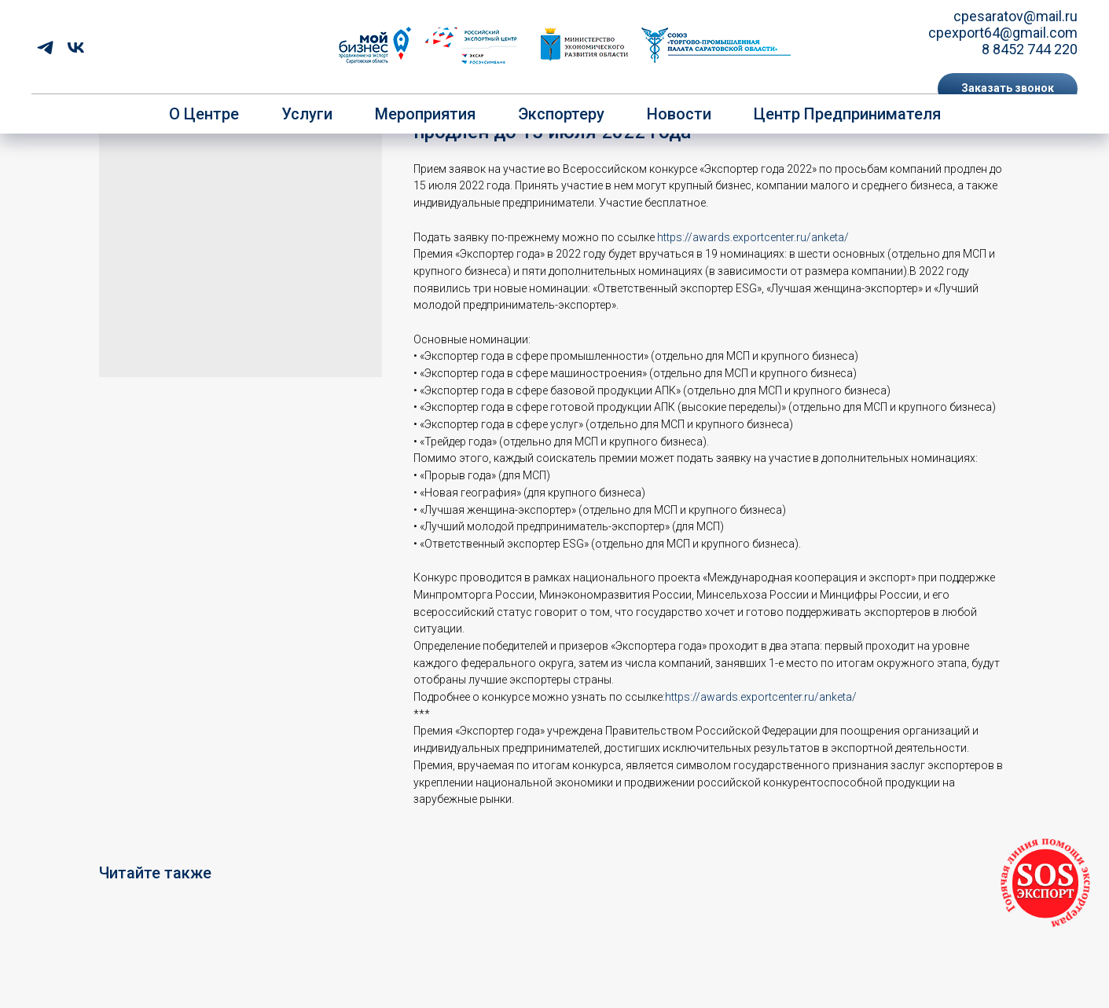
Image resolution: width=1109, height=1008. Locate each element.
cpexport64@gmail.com (1003, 32)
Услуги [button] (306, 113)
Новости (679, 113)
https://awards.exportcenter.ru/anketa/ (753, 237)
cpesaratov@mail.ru (1015, 16)
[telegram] (45, 47)
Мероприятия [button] (425, 113)
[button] (1008, 88)
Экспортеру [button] (561, 113)
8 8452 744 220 (1030, 49)
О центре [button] (204, 113)
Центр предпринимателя (847, 113)
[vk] (76, 47)
